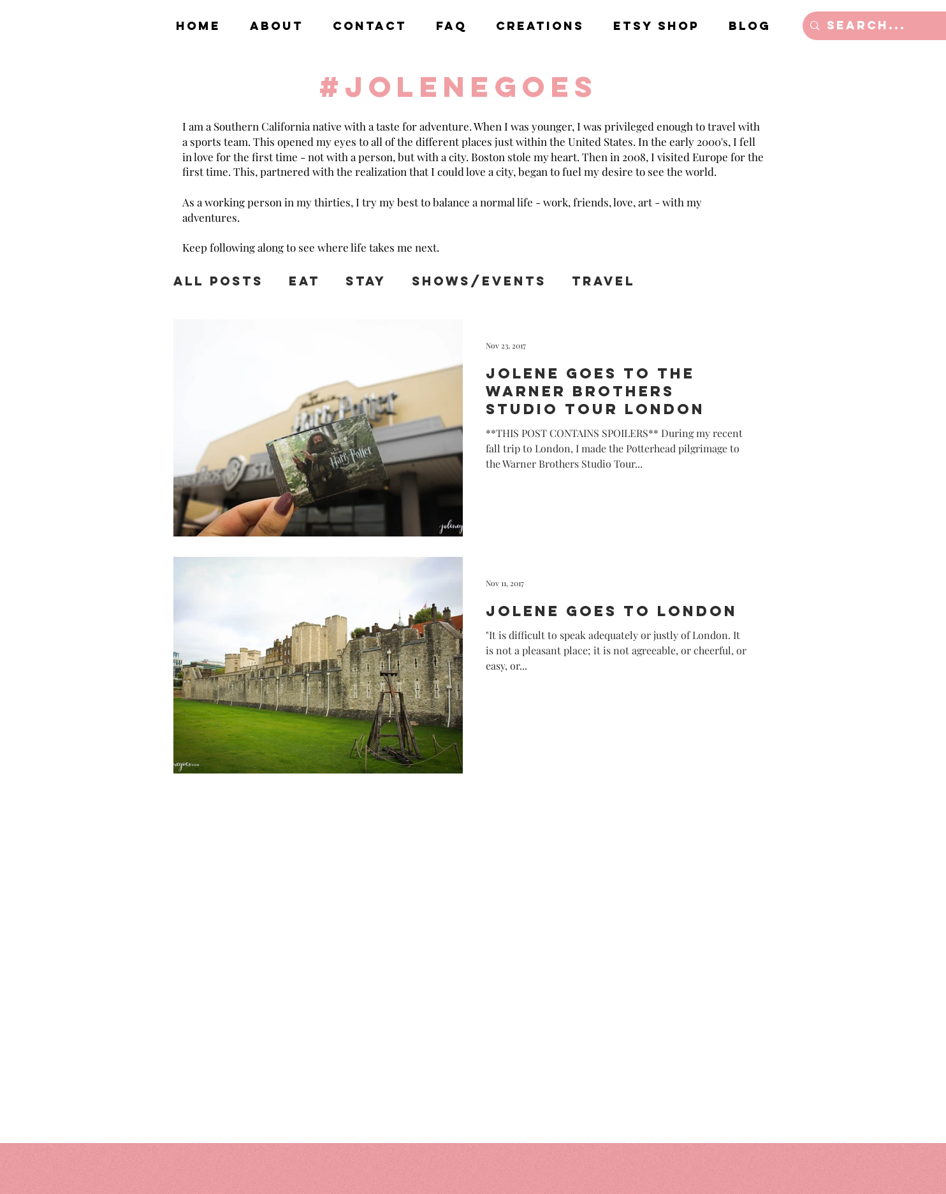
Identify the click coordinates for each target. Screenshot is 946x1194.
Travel (603, 281)
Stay (366, 281)
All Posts (218, 281)
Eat (304, 281)
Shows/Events (479, 281)
